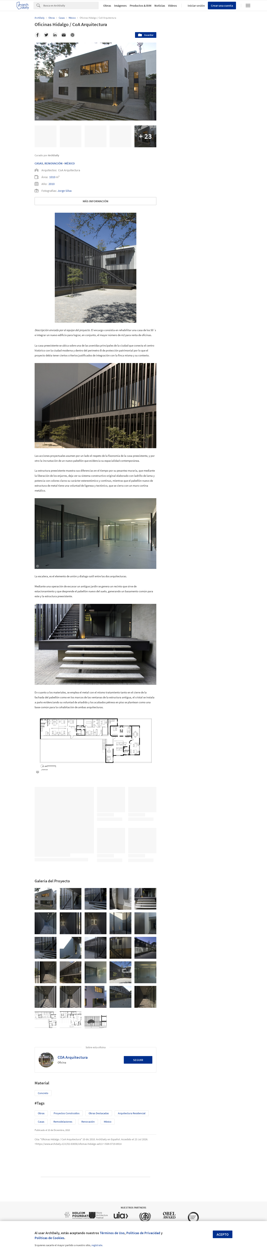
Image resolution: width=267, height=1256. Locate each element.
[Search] (71, 5)
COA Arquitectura (73, 1057)
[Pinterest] (72, 35)
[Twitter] (46, 35)
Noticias (159, 5)
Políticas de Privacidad (143, 1233)
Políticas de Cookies (49, 1238)
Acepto (223, 1234)
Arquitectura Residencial (131, 1113)
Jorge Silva (64, 191)
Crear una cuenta (222, 5)
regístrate (96, 1245)
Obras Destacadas (99, 1113)
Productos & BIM (140, 5)
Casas (39, 163)
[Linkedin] (55, 35)
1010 (52, 177)
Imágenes (120, 5)
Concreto (43, 1093)
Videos (172, 5)
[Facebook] (37, 35)
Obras (107, 5)
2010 (51, 184)
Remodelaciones (62, 1121)
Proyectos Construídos (66, 1113)
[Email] (64, 35)
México (69, 163)
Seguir (138, 1060)
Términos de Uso (112, 1233)
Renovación (53, 163)
